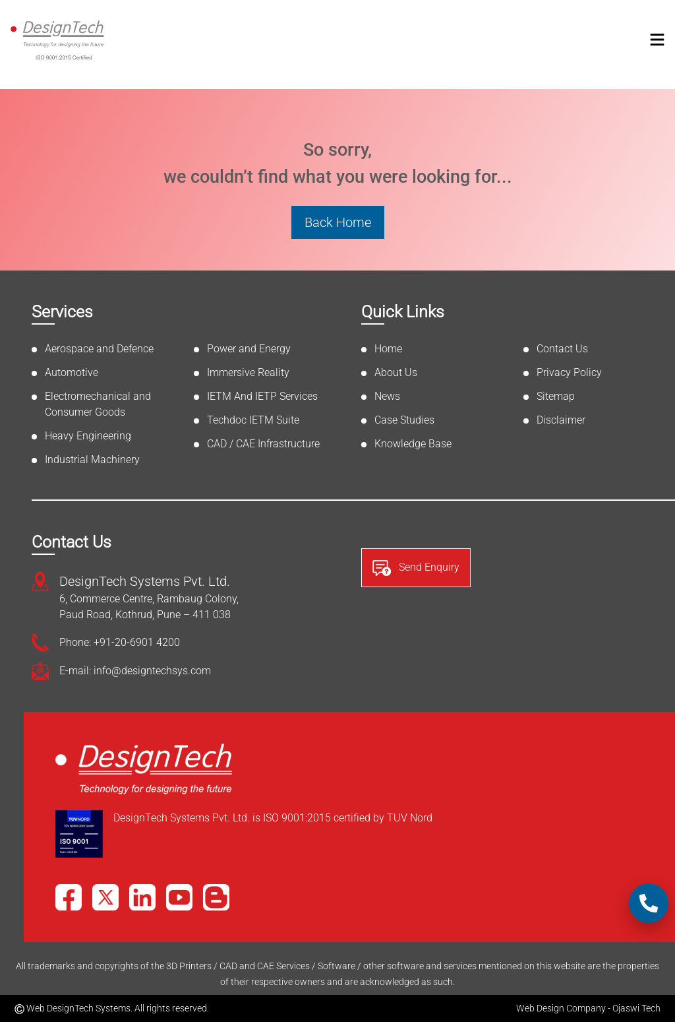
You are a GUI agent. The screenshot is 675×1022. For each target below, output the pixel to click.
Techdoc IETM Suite (253, 420)
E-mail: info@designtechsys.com (135, 670)
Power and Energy (249, 348)
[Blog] (216, 897)
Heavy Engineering (88, 436)
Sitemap (556, 396)
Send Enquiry (415, 568)
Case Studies (404, 420)
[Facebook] (68, 897)
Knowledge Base (413, 443)
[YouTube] (179, 897)
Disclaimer (561, 420)
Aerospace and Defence (99, 348)
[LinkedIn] (142, 897)
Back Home (338, 222)
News (387, 396)
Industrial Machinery (92, 459)
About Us (395, 372)
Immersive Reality (248, 372)
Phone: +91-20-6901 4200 (119, 642)
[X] (105, 897)
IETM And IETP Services (262, 396)
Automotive (71, 372)
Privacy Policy (569, 372)
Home (388, 348)
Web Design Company (561, 1008)
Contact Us (562, 348)
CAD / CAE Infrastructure (263, 443)
